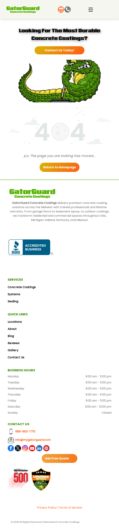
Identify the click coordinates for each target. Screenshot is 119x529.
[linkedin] (39, 448)
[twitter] (18, 448)
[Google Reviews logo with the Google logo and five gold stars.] (76, 247)
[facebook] (11, 448)
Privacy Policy (46, 508)
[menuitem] (60, 287)
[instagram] (25, 448)
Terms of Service (70, 508)
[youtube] (32, 448)
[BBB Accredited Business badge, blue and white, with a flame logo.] (31, 247)
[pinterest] (46, 448)
